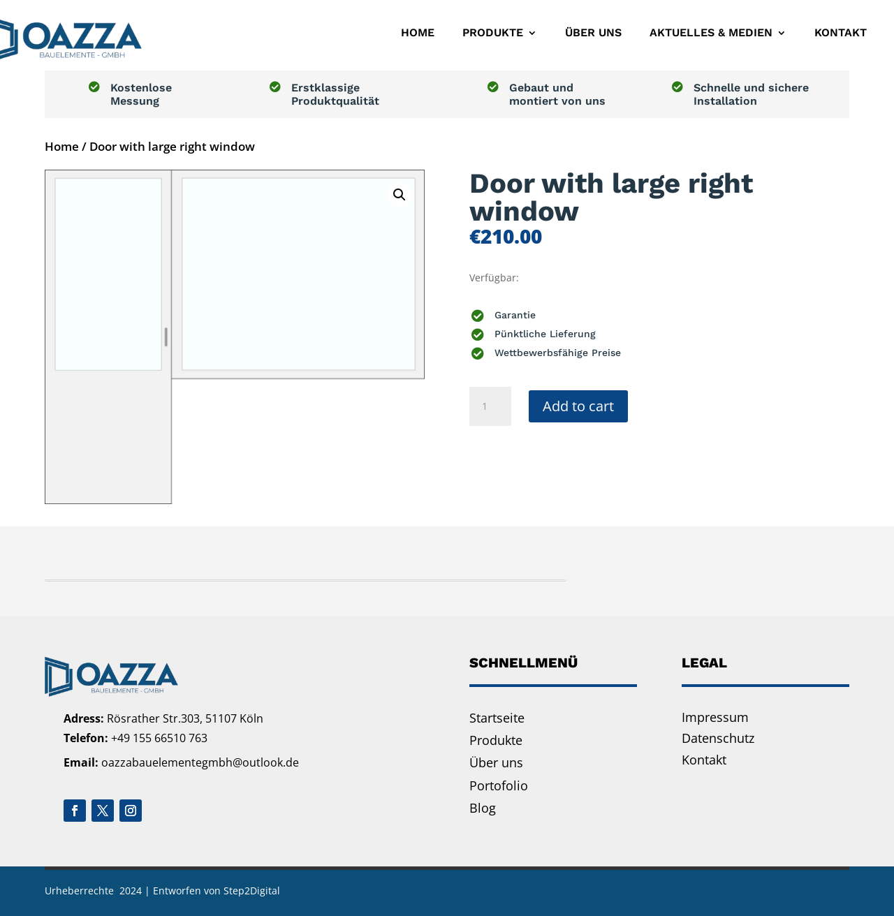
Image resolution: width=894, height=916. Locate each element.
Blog (482, 807)
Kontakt (840, 32)
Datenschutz (718, 738)
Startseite (497, 717)
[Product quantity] (490, 406)
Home (417, 32)
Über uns (593, 32)
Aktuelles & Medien (711, 32)
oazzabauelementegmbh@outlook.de (200, 762)
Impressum (715, 717)
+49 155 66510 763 (159, 738)
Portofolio (498, 785)
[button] (399, 194)
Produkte (492, 32)
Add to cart (578, 406)
